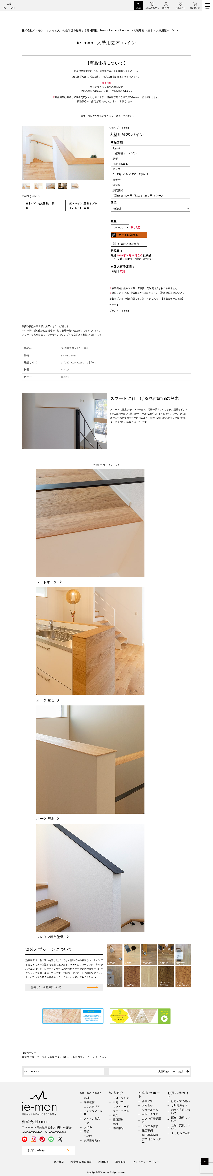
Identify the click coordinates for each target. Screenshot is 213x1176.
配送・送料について (180, 1119)
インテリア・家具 (93, 1112)
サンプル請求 (150, 1126)
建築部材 (118, 1119)
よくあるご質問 (180, 1133)
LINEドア (35, 1071)
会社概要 (59, 1161)
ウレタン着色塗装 (53, 937)
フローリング (121, 1097)
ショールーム (150, 1109)
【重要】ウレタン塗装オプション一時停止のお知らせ (106, 116)
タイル (88, 1127)
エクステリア (92, 1106)
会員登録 (147, 1101)
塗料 (115, 1123)
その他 (88, 1135)
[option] (63, 153)
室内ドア (118, 1102)
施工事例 (147, 1130)
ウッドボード (121, 1106)
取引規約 (120, 1161)
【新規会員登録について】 (173, 292)
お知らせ (147, 1105)
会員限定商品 (92, 1140)
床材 (86, 1097)
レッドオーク (49, 582)
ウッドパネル (121, 1110)
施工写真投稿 (150, 1134)
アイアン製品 (92, 1118)
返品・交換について (180, 1127)
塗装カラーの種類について (46, 987)
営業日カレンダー (151, 1141)
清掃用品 (118, 1128)
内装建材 (89, 1102)
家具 (115, 1115)
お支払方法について (180, 1111)
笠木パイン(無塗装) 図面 (40, 205)
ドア (86, 1122)
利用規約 (103, 1161)
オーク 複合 (48, 700)
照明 (86, 1131)
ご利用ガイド (179, 1105)
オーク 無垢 (48, 818)
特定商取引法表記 (81, 1161)
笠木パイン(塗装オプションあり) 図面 (83, 205)
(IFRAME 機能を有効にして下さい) (150, 212)
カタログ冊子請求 (151, 1120)
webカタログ (150, 1114)
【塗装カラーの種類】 (172, 298)
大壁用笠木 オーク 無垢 (170, 1071)
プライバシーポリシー (145, 1161)
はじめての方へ (180, 1101)
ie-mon (125, 127)
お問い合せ (36, 1151)
